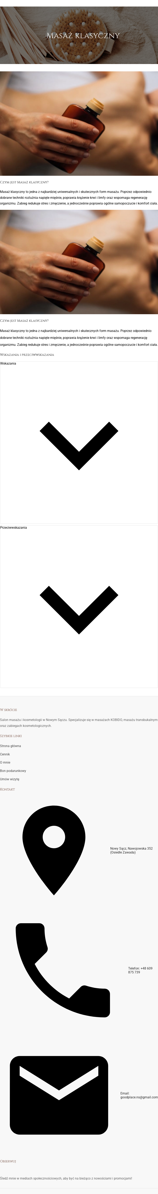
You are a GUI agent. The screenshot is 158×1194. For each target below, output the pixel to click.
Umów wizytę (9, 779)
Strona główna (10, 746)
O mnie (5, 762)
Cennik (5, 754)
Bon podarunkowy (13, 771)
